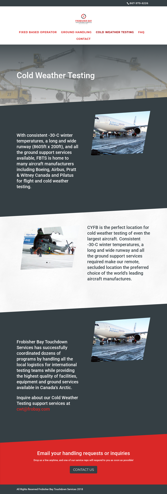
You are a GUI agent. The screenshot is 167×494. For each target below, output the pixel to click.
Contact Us (83, 470)
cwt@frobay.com (33, 409)
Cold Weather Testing (115, 32)
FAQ (141, 32)
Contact (83, 39)
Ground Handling (76, 32)
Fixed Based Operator (38, 32)
